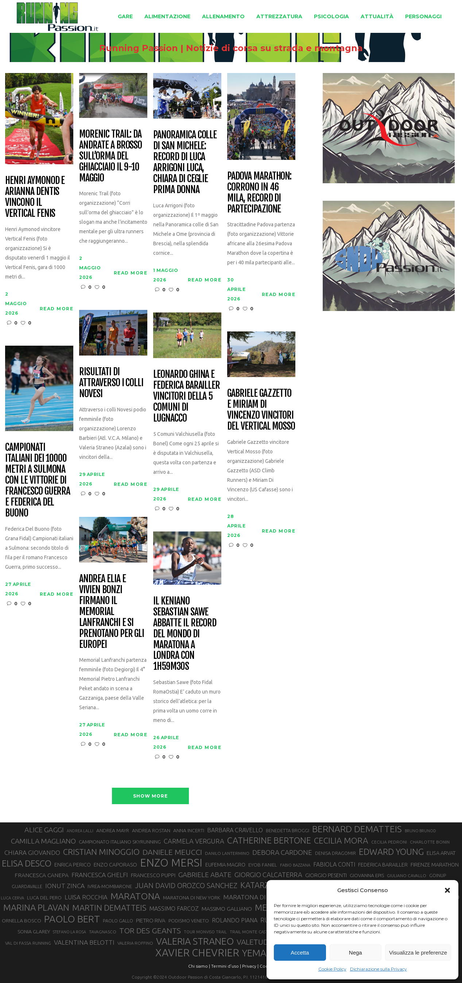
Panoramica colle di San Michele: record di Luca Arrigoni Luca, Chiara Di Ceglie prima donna (185, 162)
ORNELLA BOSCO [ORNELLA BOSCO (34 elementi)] (21, 921)
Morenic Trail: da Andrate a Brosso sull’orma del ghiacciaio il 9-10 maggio (110, 156)
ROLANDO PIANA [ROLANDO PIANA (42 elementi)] (234, 920)
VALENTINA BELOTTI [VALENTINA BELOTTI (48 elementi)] (84, 942)
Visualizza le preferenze (418, 952)
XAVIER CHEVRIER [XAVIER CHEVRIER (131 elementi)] (197, 952)
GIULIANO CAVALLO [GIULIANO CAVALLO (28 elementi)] (406, 875)
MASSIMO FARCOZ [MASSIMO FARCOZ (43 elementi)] (174, 908)
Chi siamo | (199, 966)
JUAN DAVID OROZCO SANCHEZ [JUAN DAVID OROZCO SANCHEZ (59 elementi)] (186, 886)
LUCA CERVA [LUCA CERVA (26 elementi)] (12, 898)
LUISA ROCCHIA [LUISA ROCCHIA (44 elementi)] (86, 897)
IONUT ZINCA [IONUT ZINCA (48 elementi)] (65, 885)
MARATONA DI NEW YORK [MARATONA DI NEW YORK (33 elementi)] (191, 898)
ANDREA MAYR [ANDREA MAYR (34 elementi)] (112, 830)
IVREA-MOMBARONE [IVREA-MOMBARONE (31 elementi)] (110, 886)
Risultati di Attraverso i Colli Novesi (111, 382)
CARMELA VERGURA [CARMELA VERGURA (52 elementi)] (194, 841)
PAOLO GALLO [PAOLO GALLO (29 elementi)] (118, 920)
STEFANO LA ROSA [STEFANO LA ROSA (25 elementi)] (69, 932)
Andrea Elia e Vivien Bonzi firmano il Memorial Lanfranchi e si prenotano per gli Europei (111, 611)
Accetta (300, 952)
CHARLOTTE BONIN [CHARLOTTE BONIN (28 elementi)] (430, 842)
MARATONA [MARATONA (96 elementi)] (135, 896)
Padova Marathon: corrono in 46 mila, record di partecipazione (259, 193)
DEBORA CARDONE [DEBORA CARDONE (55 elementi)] (282, 852)
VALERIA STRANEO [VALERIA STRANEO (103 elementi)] (195, 941)
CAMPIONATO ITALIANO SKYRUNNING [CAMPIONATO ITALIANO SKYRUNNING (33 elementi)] (120, 842)
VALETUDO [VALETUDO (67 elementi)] (255, 941)
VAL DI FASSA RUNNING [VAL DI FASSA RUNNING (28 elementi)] (28, 943)
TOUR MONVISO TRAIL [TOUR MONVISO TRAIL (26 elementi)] (205, 932)
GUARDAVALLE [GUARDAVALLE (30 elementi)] (27, 886)
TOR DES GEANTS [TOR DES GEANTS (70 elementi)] (150, 930)
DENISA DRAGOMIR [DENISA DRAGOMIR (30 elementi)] (335, 853)
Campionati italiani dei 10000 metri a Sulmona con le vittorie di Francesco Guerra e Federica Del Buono (37, 480)
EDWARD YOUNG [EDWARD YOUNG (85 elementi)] (391, 851)
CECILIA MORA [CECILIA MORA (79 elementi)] (341, 840)
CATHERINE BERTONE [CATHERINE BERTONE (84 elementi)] (269, 840)
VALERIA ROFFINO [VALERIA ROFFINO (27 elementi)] (135, 943)
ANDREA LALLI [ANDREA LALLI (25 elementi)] (80, 831)
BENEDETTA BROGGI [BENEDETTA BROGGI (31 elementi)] (287, 830)
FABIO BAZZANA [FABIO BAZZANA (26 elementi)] (295, 865)
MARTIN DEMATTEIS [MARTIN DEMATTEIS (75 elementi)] (109, 907)
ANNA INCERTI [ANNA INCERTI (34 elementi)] (188, 830)
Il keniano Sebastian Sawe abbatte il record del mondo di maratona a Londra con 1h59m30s (184, 634)
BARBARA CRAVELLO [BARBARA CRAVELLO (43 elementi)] (235, 830)
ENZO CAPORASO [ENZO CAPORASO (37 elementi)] (115, 864)
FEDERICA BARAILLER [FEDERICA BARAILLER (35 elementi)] (383, 865)
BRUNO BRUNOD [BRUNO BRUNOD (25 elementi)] (420, 831)
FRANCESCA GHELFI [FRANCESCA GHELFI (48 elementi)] (99, 874)
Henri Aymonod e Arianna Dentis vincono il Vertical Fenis (35, 197)
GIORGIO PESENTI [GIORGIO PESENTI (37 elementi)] (326, 875)
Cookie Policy (332, 969)
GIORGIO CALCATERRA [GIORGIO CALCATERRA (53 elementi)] (268, 875)
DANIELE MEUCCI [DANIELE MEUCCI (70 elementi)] (172, 852)
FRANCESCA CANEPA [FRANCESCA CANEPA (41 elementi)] (42, 875)
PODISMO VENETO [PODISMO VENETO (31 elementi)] (188, 920)
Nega (355, 952)
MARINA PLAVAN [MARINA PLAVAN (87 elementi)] (36, 907)
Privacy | (250, 966)
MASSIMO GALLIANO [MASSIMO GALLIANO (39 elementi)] (227, 909)
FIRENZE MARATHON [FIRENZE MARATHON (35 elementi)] (435, 865)
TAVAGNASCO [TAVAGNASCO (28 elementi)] (102, 931)
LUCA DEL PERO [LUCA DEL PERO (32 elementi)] (44, 898)
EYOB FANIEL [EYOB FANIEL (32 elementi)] (262, 865)
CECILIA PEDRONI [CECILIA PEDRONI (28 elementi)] (389, 842)
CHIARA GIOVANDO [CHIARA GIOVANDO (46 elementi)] (32, 852)
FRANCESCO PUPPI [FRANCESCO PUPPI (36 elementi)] (153, 875)
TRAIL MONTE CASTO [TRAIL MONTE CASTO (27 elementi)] (251, 931)
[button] (447, 890)
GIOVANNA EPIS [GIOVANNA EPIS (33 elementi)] (367, 875)
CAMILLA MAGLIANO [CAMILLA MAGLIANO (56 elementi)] (43, 841)
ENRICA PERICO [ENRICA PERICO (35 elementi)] (72, 865)
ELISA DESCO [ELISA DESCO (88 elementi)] (26, 863)
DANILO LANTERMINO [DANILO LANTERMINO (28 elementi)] (227, 853)
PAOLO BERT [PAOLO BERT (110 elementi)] (72, 919)
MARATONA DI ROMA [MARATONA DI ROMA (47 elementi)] (254, 897)
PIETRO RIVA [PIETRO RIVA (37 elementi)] (151, 920)
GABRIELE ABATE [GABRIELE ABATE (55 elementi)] (205, 875)
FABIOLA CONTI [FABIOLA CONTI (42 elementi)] (334, 864)
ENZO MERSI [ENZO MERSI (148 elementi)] (171, 863)
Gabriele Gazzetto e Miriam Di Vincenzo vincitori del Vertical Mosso (261, 410)
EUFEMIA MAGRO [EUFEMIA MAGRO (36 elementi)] (225, 864)
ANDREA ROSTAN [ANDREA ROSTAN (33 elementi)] (151, 830)
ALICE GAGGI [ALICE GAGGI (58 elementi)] (44, 830)
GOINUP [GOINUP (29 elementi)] (437, 875)
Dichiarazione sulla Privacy (378, 969)
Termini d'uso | (226, 966)
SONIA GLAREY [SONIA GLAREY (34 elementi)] (34, 931)
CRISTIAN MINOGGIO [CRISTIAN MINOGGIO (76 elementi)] (101, 851)
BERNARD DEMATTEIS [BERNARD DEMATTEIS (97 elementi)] (357, 829)
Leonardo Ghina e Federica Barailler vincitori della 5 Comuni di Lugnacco (186, 396)
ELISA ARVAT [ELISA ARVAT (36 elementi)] (441, 853)
